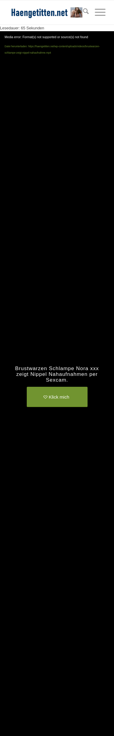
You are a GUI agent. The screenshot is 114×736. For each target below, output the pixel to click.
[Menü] (97, 12)
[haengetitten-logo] (47, 12)
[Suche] (83, 12)
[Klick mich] (57, 397)
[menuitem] (83, 12)
